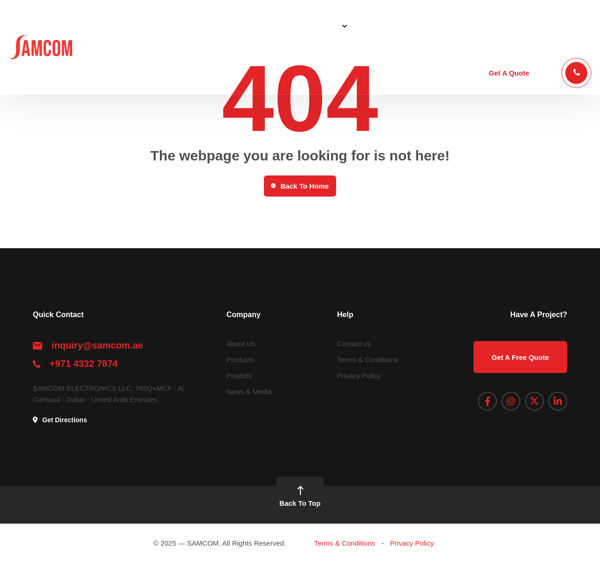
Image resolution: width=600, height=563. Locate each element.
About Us (276, 26)
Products (375, 26)
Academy (524, 26)
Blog (454, 26)
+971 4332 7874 (84, 363)
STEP (485, 26)
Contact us (354, 344)
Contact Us (572, 26)
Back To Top (300, 495)
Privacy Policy (359, 376)
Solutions (322, 26)
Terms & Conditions (367, 360)
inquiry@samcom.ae (97, 345)
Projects (418, 26)
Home (238, 26)
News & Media (249, 392)
